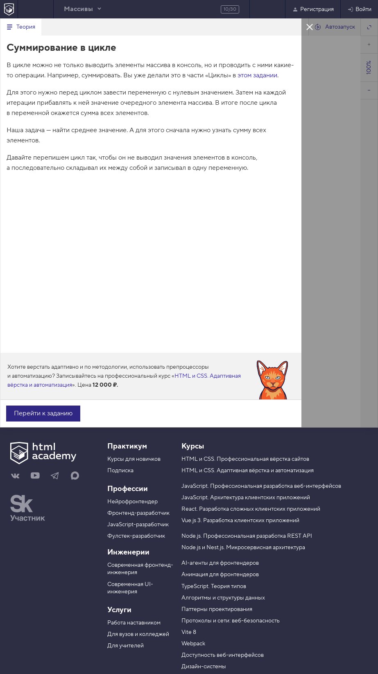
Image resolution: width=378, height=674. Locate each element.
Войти (359, 9)
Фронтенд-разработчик (138, 513)
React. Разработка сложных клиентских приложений (250, 509)
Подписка (120, 470)
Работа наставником (134, 623)
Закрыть (309, 26)
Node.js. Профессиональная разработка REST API (246, 536)
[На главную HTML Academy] (9, 9)
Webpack (193, 643)
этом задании (257, 75)
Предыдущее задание (36, 9)
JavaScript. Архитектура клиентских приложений (245, 497)
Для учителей (125, 645)
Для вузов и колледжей (138, 634)
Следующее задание (267, 9)
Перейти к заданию (43, 413)
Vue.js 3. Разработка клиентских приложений (240, 520)
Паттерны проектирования (216, 609)
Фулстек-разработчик (136, 536)
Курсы (192, 446)
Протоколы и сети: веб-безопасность (230, 620)
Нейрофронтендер (132, 501)
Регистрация (313, 9)
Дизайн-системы (203, 666)
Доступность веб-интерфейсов (222, 655)
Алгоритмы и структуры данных (223, 598)
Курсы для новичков (134, 459)
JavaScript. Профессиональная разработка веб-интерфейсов (261, 486)
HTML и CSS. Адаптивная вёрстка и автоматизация (247, 470)
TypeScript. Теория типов (213, 586)
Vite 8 (188, 632)
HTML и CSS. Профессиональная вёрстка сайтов (245, 459)
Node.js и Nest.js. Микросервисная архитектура (243, 547)
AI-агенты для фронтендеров (220, 563)
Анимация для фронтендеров (220, 574)
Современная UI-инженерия (130, 588)
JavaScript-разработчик (138, 524)
